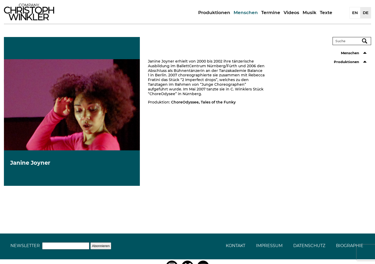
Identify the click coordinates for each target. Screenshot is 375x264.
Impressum (269, 245)
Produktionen (214, 12)
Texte (326, 12)
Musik (309, 12)
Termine (270, 12)
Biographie (349, 245)
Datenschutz (309, 245)
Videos (291, 12)
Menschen (246, 12)
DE (365, 12)
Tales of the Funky (218, 102)
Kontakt (235, 245)
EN (355, 12)
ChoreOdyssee (185, 102)
